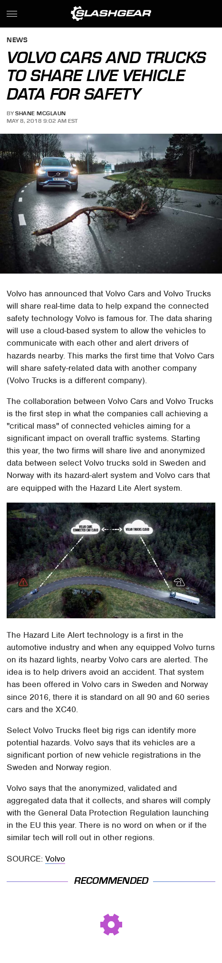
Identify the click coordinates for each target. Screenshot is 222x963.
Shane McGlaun (40, 113)
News (17, 40)
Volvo (55, 858)
